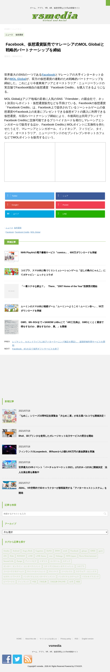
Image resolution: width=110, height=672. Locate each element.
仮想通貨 (17, 228)
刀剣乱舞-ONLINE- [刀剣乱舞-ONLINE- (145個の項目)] (58, 582)
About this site (30, 639)
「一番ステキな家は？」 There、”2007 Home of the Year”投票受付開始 (59, 286)
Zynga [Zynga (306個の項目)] (19, 561)
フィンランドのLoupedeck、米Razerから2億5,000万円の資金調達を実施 (56, 451)
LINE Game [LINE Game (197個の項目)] (41, 556)
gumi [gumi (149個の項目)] (101, 551)
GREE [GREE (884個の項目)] (92, 551)
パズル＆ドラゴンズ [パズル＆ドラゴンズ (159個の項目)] (90, 577)
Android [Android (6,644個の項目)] (16, 551)
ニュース (9, 228)
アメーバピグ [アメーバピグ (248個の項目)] (30, 561)
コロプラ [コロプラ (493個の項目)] (80, 566)
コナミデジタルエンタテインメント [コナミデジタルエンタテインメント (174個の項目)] (59, 566)
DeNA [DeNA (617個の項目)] (49, 551)
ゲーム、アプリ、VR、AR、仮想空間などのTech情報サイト (55, 652)
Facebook (48, 74)
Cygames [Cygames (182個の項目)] (39, 551)
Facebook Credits (22, 232)
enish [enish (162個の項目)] (65, 551)
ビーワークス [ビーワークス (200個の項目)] (9, 582)
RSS (76, 639)
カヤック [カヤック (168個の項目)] (66, 561)
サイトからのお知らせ (48, 639)
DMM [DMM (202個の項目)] (57, 551)
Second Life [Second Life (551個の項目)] (8, 561)
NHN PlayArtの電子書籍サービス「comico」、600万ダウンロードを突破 (59, 252)
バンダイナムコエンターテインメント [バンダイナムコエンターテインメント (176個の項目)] (39, 577)
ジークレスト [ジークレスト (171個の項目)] (67, 571)
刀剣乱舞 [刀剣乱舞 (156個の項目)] (43, 582)
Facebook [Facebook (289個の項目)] (74, 551)
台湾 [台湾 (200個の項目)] (71, 582)
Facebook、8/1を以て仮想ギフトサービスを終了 (35, 349)
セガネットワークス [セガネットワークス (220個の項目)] (11, 577)
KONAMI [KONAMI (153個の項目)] (21, 556)
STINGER (78, 666)
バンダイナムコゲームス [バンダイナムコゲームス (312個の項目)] (68, 577)
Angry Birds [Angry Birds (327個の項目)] (27, 551)
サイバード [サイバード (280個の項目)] (53, 571)
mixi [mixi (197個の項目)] (50, 556)
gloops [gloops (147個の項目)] (84, 551)
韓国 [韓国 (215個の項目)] (78, 582)
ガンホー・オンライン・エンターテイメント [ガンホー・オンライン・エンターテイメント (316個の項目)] (22, 566)
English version (88, 639)
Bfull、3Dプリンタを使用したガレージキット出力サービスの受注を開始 (56, 436)
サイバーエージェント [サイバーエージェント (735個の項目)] (36, 571)
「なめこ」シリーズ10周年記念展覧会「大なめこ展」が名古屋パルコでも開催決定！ (62, 416)
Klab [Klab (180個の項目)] (12, 556)
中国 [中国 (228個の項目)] (34, 582)
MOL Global (18, 78)
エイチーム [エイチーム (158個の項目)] (55, 561)
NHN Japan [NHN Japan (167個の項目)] (71, 556)
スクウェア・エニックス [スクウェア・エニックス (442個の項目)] (86, 571)
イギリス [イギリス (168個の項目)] (43, 561)
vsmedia (55, 645)
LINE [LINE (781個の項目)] (30, 556)
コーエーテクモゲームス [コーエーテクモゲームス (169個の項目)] (13, 571)
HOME (19, 639)
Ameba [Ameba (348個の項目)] (6, 551)
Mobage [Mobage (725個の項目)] (59, 556)
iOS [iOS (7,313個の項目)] (5, 556)
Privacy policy (66, 639)
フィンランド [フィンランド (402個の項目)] (23, 582)
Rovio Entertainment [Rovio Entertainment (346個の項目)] (88, 556)
